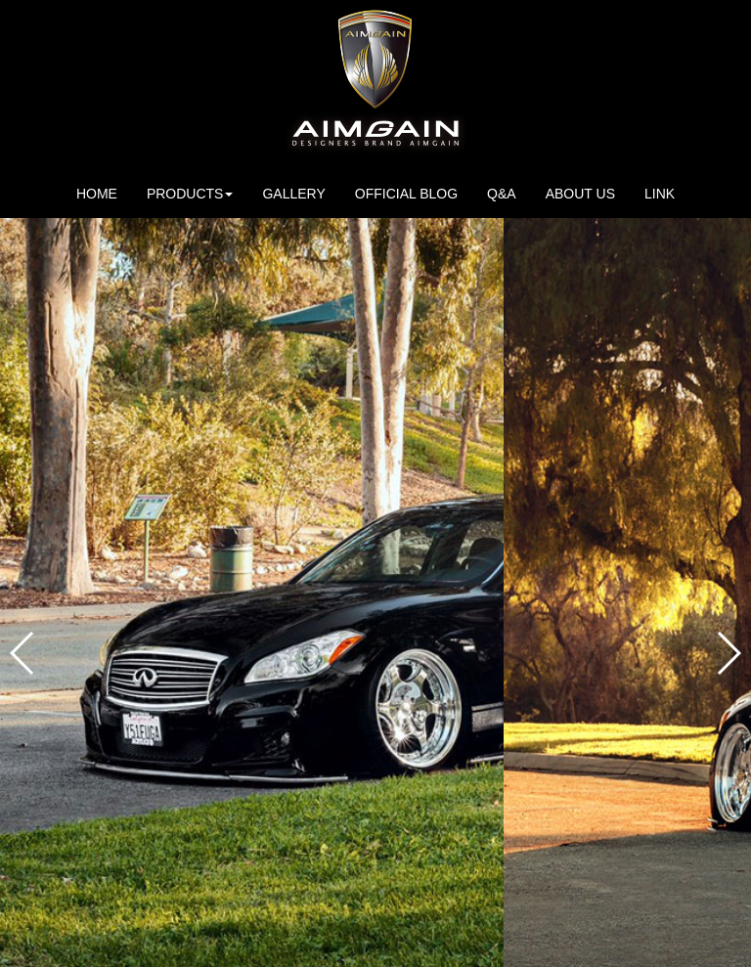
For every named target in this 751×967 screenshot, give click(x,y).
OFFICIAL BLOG (406, 193)
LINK (659, 193)
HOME (96, 193)
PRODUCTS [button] (190, 193)
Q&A (501, 193)
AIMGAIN (375, 84)
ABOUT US (588, 192)
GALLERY (293, 193)
